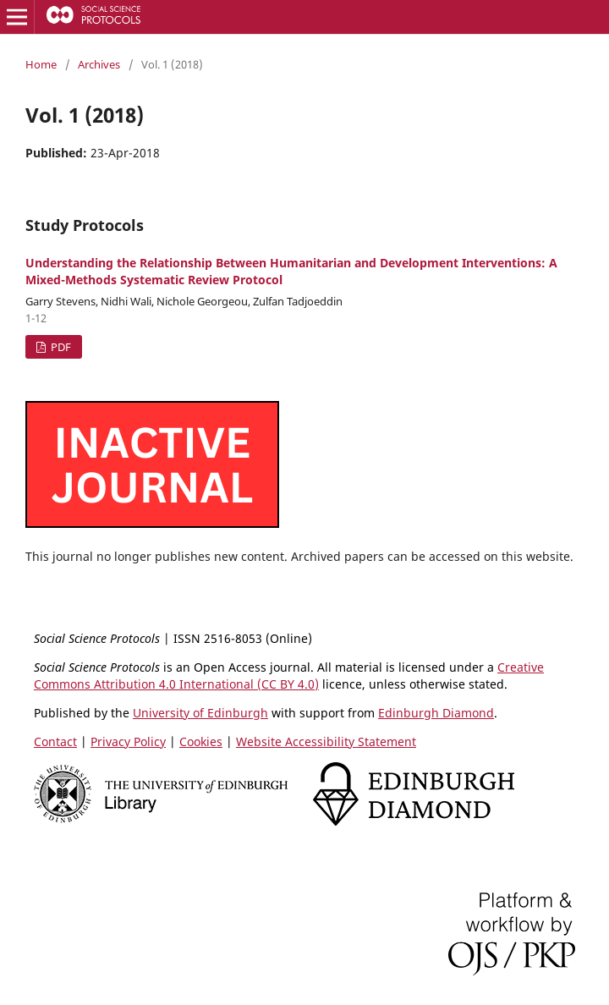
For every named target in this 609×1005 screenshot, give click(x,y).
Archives (99, 64)
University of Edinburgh (200, 713)
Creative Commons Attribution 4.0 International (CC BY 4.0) (289, 675)
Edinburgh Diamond (436, 713)
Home (41, 64)
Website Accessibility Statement (326, 741)
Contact (55, 741)
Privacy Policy (128, 741)
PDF (59, 346)
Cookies (200, 741)
